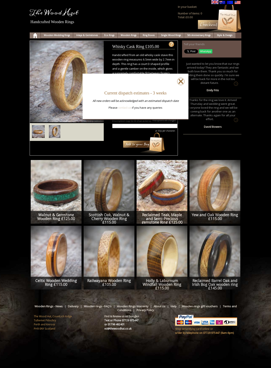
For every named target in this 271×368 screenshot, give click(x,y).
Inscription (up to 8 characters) (131, 121)
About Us (159, 306)
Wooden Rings (128, 35)
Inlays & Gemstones (87, 35)
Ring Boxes (149, 35)
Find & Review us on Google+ (121, 316)
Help (174, 306)
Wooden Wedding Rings (57, 35)
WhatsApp (205, 51)
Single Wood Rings (171, 35)
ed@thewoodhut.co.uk (117, 328)
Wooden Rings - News (49, 306)
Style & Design (224, 35)
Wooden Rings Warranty (132, 306)
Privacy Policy (145, 310)
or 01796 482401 (114, 324)
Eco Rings (109, 35)
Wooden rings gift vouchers (200, 306)
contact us (124, 108)
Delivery (73, 306)
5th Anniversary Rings (198, 35)
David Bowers (213, 127)
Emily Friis (213, 90)
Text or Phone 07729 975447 (121, 320)
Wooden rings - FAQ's (98, 306)
